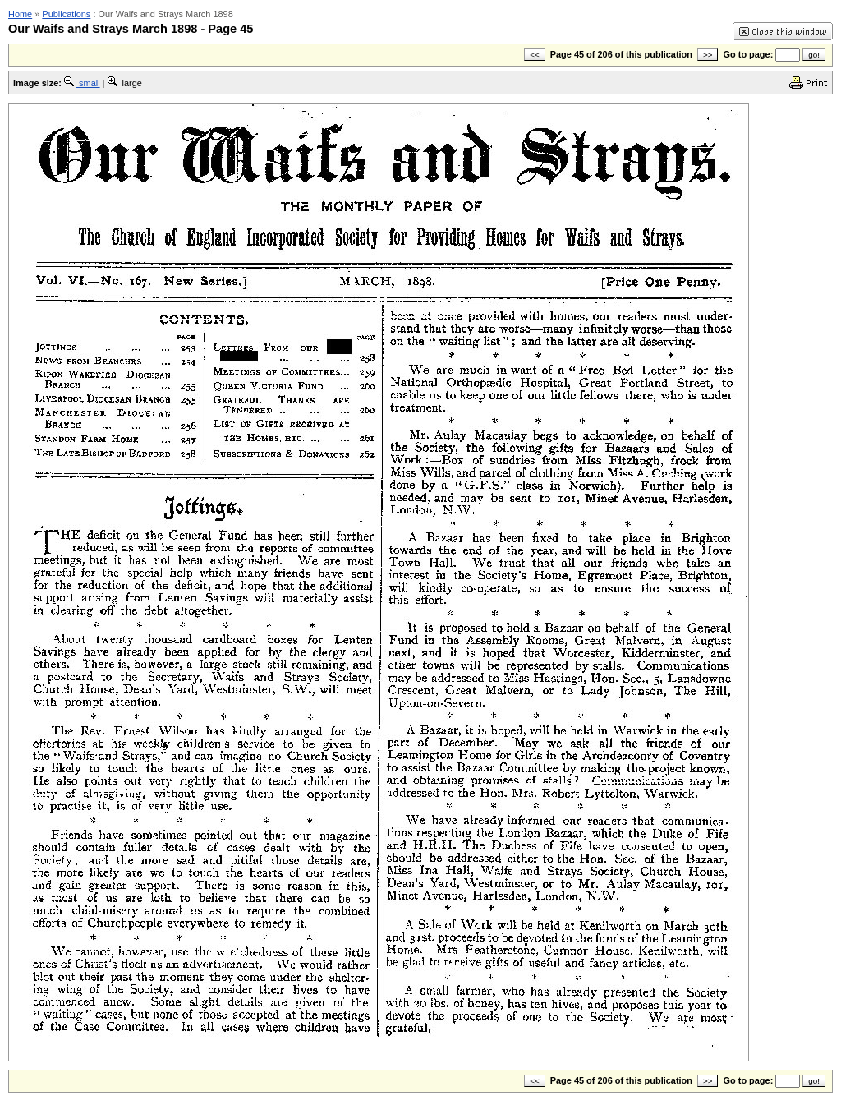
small (82, 83)
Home (20, 14)
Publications (66, 14)
